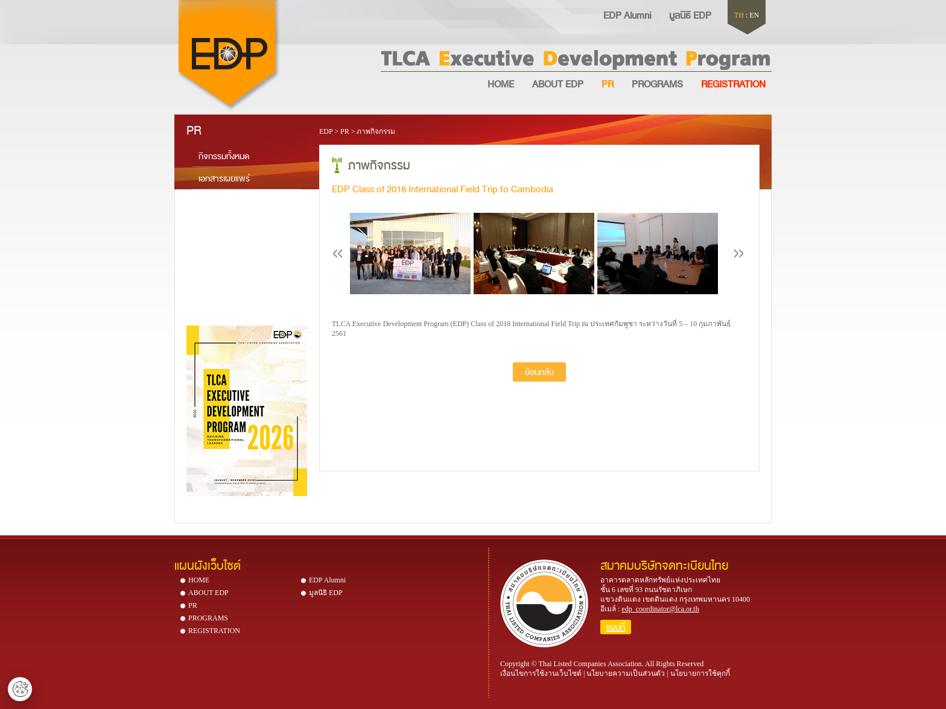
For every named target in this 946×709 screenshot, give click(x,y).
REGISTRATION (214, 630)
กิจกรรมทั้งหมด (224, 155)
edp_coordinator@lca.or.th (660, 609)
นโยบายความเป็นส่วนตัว (625, 673)
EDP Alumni (627, 14)
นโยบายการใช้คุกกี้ (700, 673)
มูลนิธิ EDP (690, 14)
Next (739, 254)
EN (754, 15)
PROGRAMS (657, 83)
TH (739, 15)
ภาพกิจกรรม (376, 131)
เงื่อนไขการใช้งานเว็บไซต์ (541, 673)
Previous (338, 254)
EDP (325, 131)
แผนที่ (615, 627)
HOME (500, 83)
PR (608, 83)
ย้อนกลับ (539, 371)
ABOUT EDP (557, 83)
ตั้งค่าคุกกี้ (20, 689)
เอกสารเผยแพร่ (224, 178)
